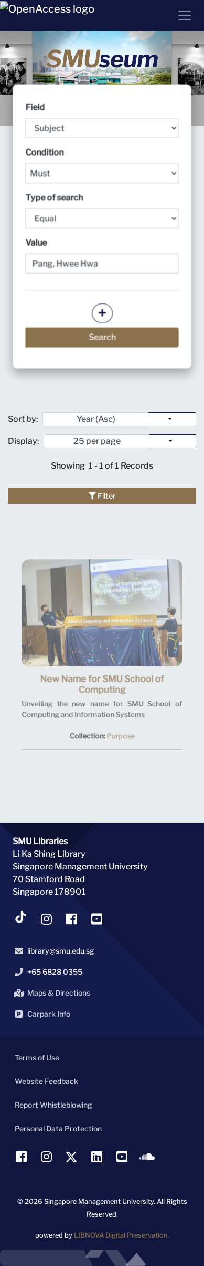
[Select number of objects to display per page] (172, 441)
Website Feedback (46, 1081)
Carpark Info (40, 1014)
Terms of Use (37, 1057)
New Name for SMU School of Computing (102, 693)
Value (37, 243)
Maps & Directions (50, 993)
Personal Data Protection (58, 1128)
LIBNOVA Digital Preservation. (121, 1235)
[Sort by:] (172, 419)
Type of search (102, 210)
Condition (102, 166)
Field (102, 121)
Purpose (118, 740)
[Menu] (180, 15)
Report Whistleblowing (53, 1104)
